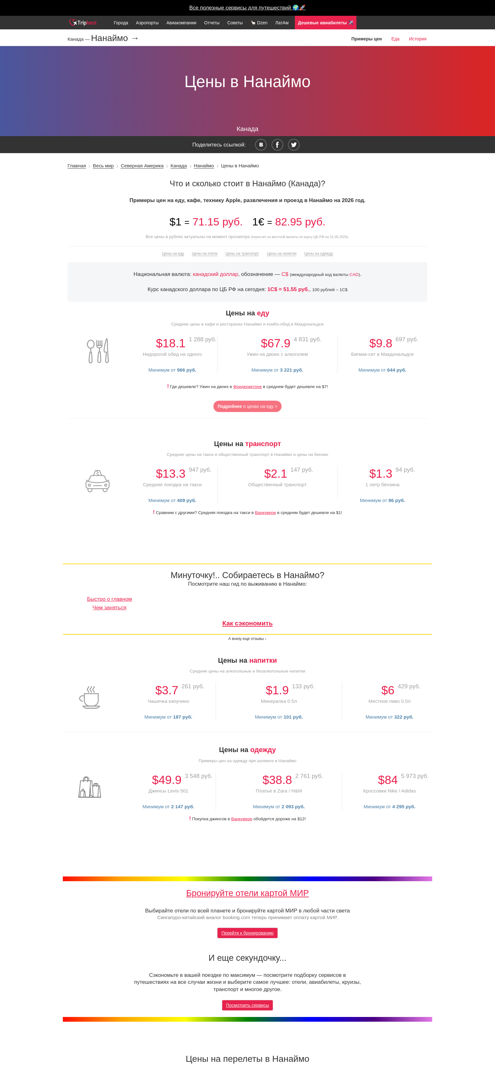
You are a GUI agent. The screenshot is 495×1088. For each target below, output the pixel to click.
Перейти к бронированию (247, 933)
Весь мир (103, 165)
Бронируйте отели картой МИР (247, 893)
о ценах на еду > (247, 406)
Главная (77, 165)
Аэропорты (147, 22)
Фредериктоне (247, 386)
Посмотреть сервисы (247, 1005)
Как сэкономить (247, 623)
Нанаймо (204, 165)
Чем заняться (109, 608)
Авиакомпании (181, 22)
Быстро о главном (109, 599)
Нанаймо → (115, 38)
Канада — (79, 39)
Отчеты (211, 22)
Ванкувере (265, 512)
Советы (235, 22)
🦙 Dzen (259, 22)
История (417, 38)
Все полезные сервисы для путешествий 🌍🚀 (247, 8)
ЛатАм (282, 22)
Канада (178, 165)
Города (121, 22)
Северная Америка (142, 165)
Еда (395, 38)
